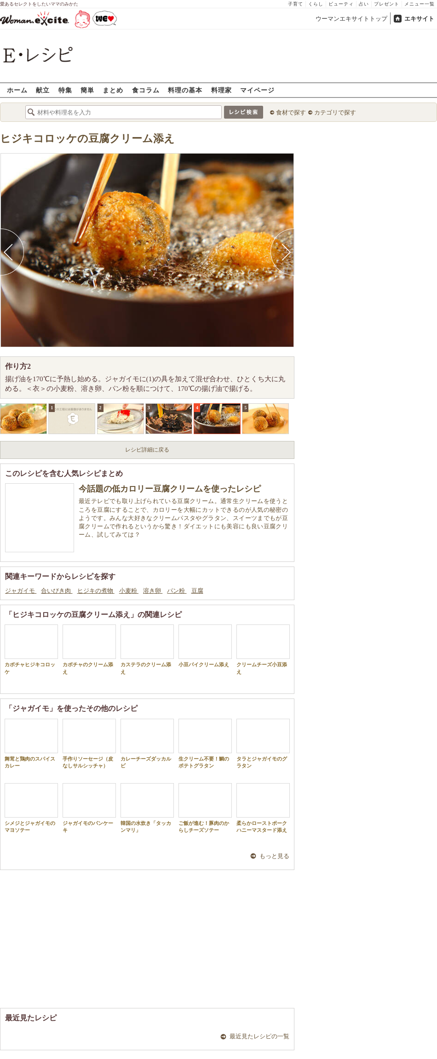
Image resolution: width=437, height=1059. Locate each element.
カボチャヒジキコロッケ (31, 649)
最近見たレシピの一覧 (259, 1036)
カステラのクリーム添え (147, 649)
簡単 (87, 90)
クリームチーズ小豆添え (263, 649)
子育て (295, 3)
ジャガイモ (20, 590)
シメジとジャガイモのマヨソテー (31, 808)
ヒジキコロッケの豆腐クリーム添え (87, 138)
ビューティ (341, 3)
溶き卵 (152, 590)
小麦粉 (128, 590)
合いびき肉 (56, 590)
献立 (43, 90)
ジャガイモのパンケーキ (89, 808)
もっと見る (274, 856)
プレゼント (386, 3)
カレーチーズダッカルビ (147, 743)
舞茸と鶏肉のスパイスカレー (31, 743)
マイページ (257, 90)
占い (364, 3)
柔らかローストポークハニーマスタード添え (263, 808)
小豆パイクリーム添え (205, 645)
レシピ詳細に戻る (147, 449)
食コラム (146, 90)
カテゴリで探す (335, 112)
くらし (315, 3)
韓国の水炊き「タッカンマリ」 (147, 808)
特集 (65, 90)
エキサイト (419, 18)
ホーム (17, 90)
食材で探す (291, 112)
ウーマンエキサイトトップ (351, 18)
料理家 (221, 90)
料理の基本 (185, 90)
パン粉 (176, 590)
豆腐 (197, 590)
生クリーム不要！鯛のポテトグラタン (205, 743)
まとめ (113, 90)
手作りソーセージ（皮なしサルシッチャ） (89, 743)
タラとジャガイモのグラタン (263, 743)
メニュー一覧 (419, 3)
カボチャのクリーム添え (89, 649)
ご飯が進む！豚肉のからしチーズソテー (205, 808)
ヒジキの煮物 (96, 590)
